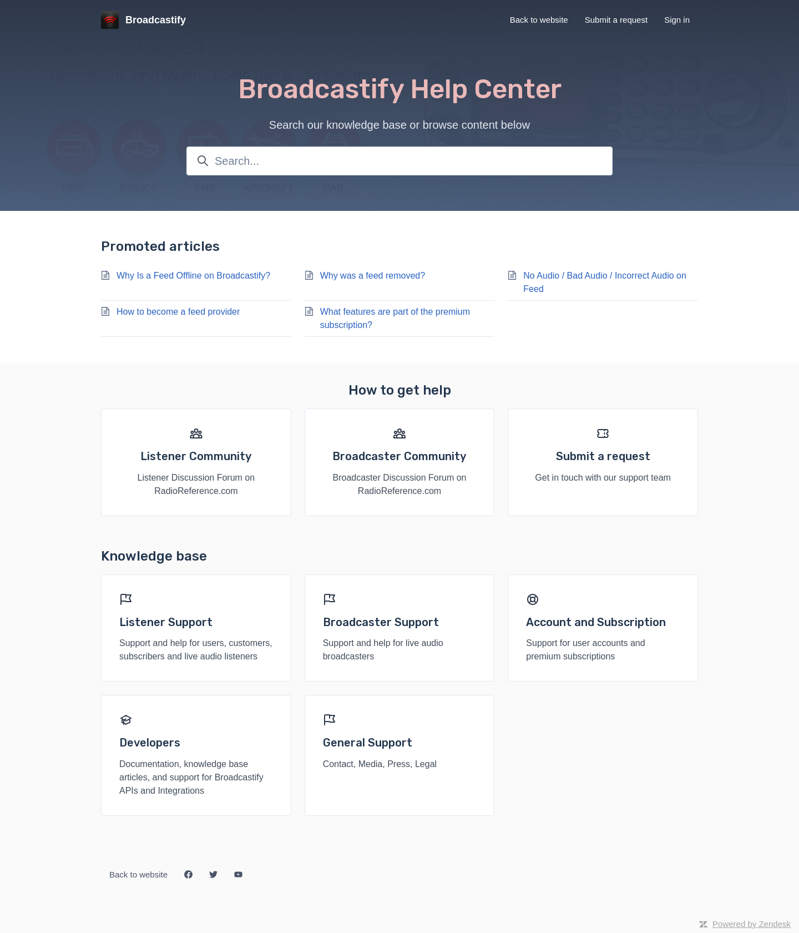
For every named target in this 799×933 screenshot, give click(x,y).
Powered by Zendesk (751, 924)
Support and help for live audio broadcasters (383, 649)
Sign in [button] (677, 19)
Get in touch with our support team (603, 477)
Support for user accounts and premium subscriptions (585, 649)
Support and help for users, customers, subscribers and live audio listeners (195, 649)
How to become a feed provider (178, 311)
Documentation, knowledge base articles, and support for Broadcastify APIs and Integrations (191, 777)
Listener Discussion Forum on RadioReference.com (196, 484)
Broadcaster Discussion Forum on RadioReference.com (399, 484)
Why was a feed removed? (372, 275)
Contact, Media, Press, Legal (380, 764)
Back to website (539, 19)
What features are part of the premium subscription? (395, 318)
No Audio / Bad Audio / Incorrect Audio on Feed (604, 282)
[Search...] (399, 161)
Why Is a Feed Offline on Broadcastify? (193, 275)
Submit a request (616, 19)
